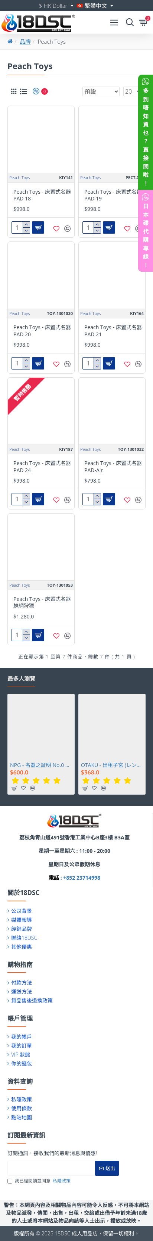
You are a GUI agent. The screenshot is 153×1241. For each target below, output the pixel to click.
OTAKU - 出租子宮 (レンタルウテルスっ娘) (112, 765)
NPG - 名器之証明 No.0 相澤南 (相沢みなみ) (41, 765)
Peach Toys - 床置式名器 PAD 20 (42, 330)
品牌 (25, 41)
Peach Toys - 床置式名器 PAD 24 (42, 466)
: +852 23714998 (79, 877)
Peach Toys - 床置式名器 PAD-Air (113, 466)
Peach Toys (19, 177)
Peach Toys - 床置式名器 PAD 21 (113, 330)
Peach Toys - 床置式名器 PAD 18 (42, 195)
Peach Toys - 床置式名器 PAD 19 (113, 195)
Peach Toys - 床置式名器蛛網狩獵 (42, 602)
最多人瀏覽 (21, 678)
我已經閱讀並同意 (39, 1181)
